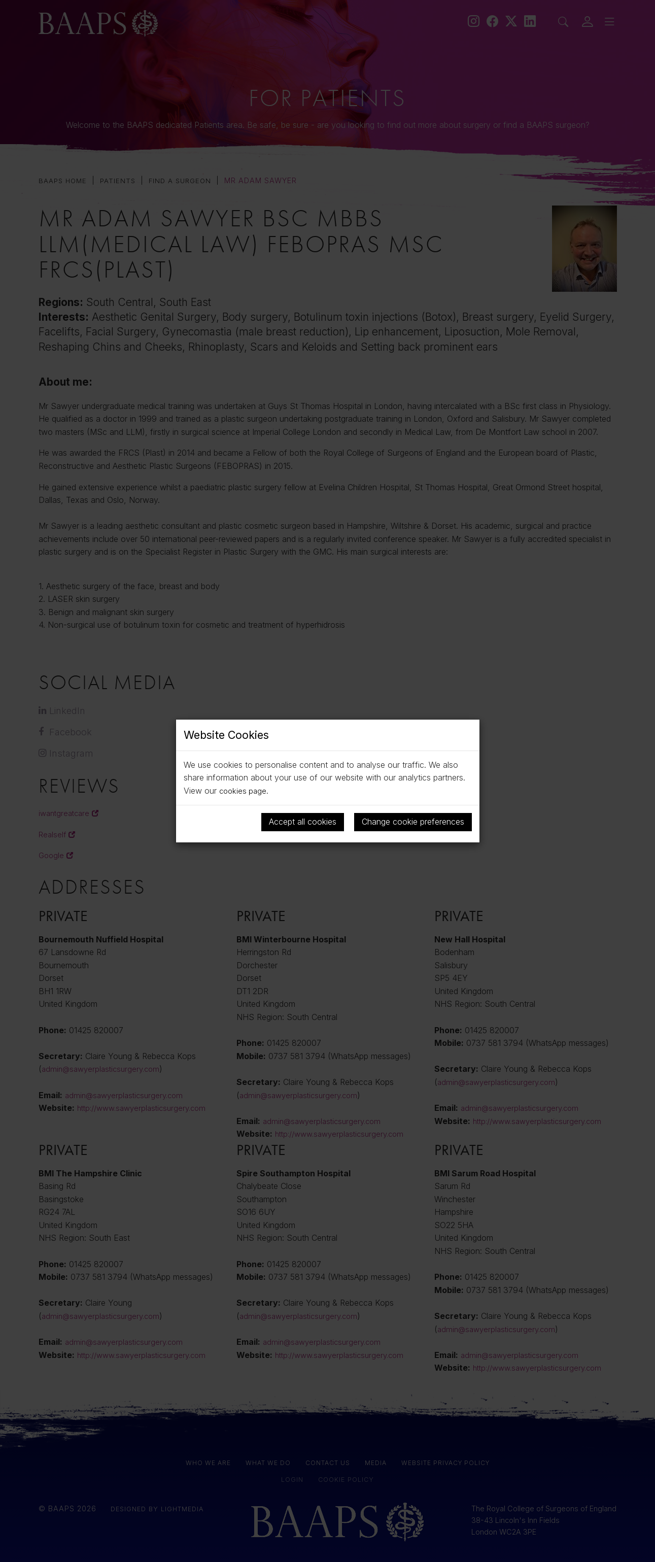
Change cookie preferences (413, 822)
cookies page (244, 791)
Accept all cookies (302, 822)
